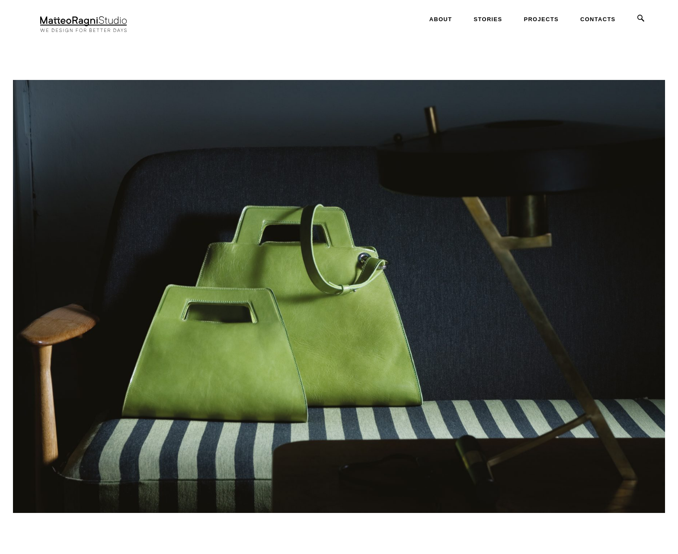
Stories (488, 19)
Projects (541, 19)
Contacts (598, 19)
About (440, 19)
